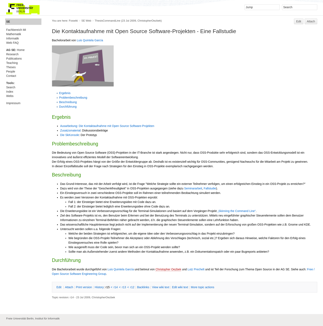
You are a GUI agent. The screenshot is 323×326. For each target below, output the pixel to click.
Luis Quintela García (90, 40)
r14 (116, 287)
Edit (298, 21)
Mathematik (13, 34)
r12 (132, 287)
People (10, 71)
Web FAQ (12, 42)
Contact (11, 75)
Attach (311, 21)
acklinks (143, 287)
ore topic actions (202, 287)
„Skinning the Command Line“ (237, 211)
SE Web (86, 20)
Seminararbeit (193, 188)
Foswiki (73, 20)
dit (59, 287)
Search (10, 87)
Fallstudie (210, 188)
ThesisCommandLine (107, 20)
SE (8, 21)
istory (99, 287)
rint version (84, 287)
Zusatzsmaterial (70, 130)
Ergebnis (64, 93)
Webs (10, 96)
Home (15, 50)
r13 (124, 287)
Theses (11, 67)
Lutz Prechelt (195, 269)
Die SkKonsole (69, 135)
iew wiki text (160, 287)
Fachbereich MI (16, 29)
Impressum (13, 103)
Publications (14, 58)
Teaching (12, 63)
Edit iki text (180, 287)
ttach (69, 287)
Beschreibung (68, 102)
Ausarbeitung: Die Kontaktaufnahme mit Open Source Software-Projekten (107, 126)
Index (9, 91)
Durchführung (68, 106)
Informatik (12, 38)
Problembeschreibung (73, 97)
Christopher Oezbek (168, 269)
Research (12, 54)
